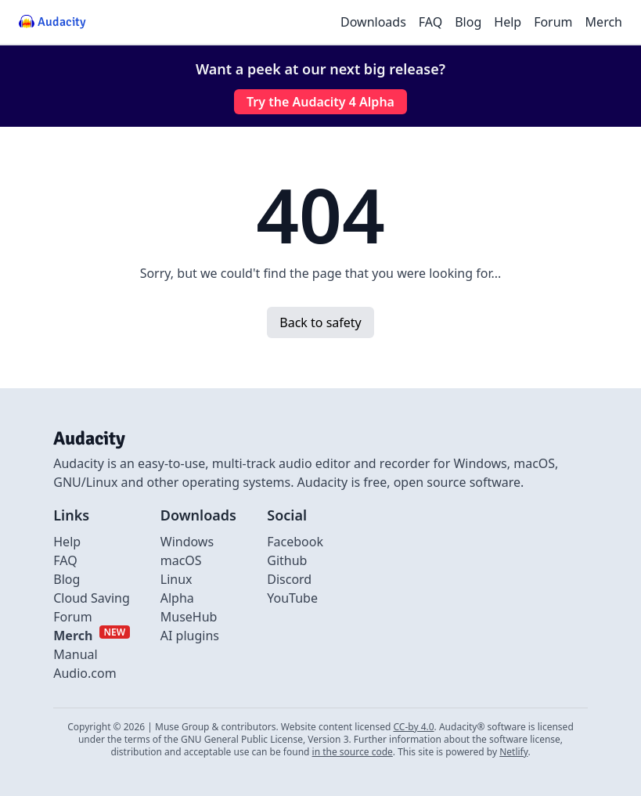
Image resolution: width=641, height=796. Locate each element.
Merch (603, 22)
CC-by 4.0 (413, 726)
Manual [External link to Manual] (75, 654)
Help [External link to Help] (67, 541)
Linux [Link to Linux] (176, 579)
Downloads (373, 22)
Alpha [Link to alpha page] (177, 598)
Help (507, 22)
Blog (468, 22)
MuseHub (189, 616)
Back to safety (320, 322)
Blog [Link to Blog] (66, 579)
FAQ (430, 22)
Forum (553, 22)
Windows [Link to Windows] (187, 541)
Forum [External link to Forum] (72, 616)
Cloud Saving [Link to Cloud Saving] (91, 598)
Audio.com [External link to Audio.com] (84, 673)
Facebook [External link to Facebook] (295, 541)
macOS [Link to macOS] (181, 560)
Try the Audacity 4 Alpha (320, 101)
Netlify (513, 751)
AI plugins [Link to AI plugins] (189, 635)
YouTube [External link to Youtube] (292, 598)
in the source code (352, 751)
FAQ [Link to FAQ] (65, 560)
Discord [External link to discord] (289, 579)
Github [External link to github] (287, 560)
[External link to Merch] (91, 635)
